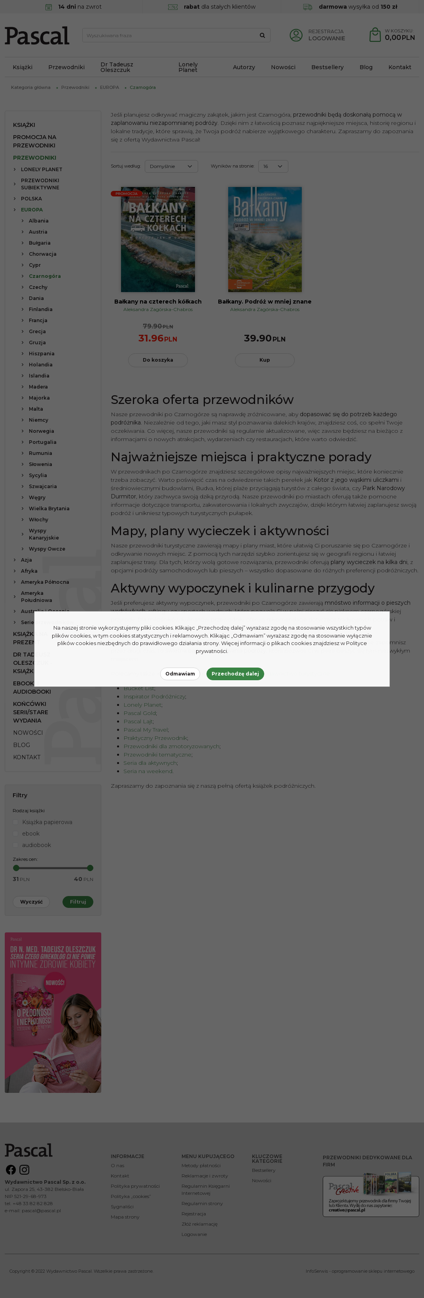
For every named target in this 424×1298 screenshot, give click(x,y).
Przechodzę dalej (235, 674)
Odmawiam (180, 674)
